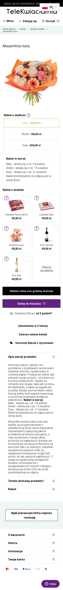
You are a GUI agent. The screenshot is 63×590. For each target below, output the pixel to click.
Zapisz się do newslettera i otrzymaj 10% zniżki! (31, 3)
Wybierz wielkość (17, 115)
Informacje (31, 551)
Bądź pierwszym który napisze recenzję (31, 515)
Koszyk (51, 21)
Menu (8, 21)
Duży (31, 145)
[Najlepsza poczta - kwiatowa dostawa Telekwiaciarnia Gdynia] (31, 11)
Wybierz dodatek (13, 189)
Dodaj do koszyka (31, 303)
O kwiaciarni (31, 534)
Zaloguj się (28, 21)
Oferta (31, 543)
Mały (31, 122)
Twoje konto (31, 559)
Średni (31, 134)
